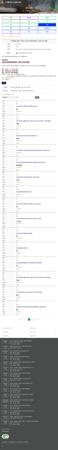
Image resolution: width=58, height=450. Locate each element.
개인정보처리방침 (6, 429)
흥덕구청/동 (32, 332)
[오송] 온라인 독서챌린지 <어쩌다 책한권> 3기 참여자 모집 (28, 204)
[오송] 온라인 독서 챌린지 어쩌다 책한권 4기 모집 (26, 106)
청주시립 (29, 17)
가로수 (47, 31)
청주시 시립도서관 (31, 2)
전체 (11, 17)
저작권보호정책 (5, 431)
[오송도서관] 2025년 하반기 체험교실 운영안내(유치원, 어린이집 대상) (31, 307)
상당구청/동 (32, 328)
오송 (47, 24)
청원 (29, 21)
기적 (11, 35)
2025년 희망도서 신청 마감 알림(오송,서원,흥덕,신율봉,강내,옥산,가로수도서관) (33, 150)
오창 (47, 21)
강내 (11, 31)
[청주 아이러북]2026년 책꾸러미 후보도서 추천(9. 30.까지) (28, 218)
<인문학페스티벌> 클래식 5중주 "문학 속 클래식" (20, 87)
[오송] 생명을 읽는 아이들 (21, 248)
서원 (11, 28)
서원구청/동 (5, 332)
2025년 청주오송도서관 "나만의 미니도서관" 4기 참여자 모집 (29, 292)
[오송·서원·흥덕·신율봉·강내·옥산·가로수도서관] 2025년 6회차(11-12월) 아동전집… (34, 121)
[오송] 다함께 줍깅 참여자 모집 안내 (23, 192)
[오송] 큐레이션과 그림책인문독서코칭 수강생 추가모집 (27, 177)
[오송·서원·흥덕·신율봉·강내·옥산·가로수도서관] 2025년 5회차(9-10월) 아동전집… (33, 277)
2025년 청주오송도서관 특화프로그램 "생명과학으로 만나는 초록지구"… (31, 162)
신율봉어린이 (47, 28)
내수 (29, 24)
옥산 (29, 31)
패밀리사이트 (33, 336)
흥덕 (29, 28)
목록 (4, 82)
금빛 (11, 24)
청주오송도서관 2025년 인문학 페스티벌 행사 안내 (26, 135)
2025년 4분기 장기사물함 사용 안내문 (24, 233)
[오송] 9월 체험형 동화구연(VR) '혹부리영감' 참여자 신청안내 (29, 262)
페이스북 (2, 446)
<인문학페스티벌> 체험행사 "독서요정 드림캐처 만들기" (21, 90)
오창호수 (47, 17)
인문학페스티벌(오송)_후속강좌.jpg (24, 53)
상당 (11, 21)
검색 (37, 97)
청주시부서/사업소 (7, 328)
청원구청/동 (5, 336)
